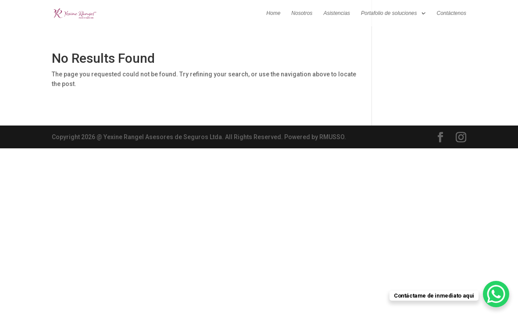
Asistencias (336, 13)
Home (273, 13)
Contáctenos (451, 13)
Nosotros (301, 13)
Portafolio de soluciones (389, 13)
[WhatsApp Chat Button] (496, 294)
